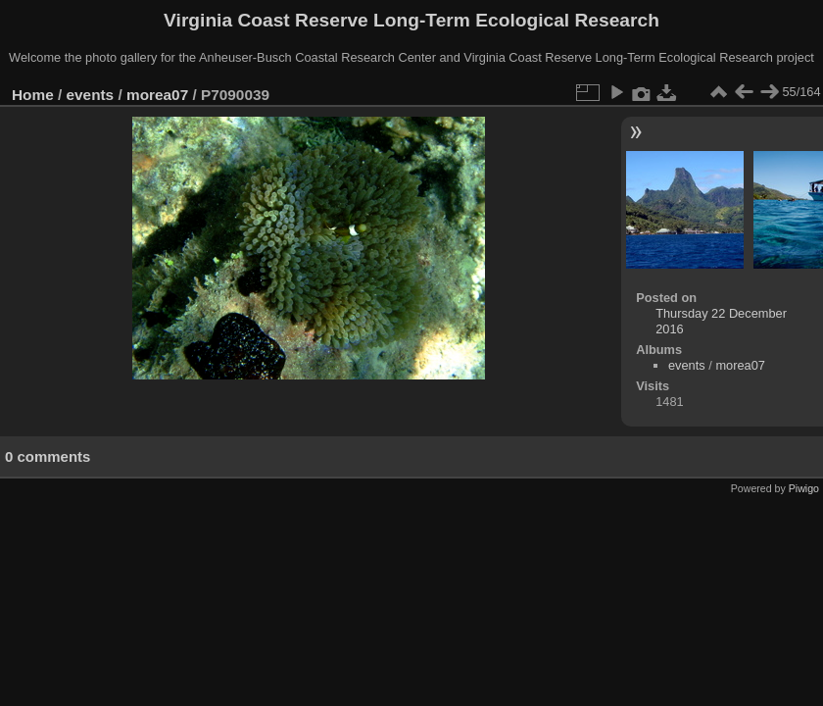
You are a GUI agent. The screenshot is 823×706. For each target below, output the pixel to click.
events (91, 94)
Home (33, 94)
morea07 (157, 94)
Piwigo (804, 488)
